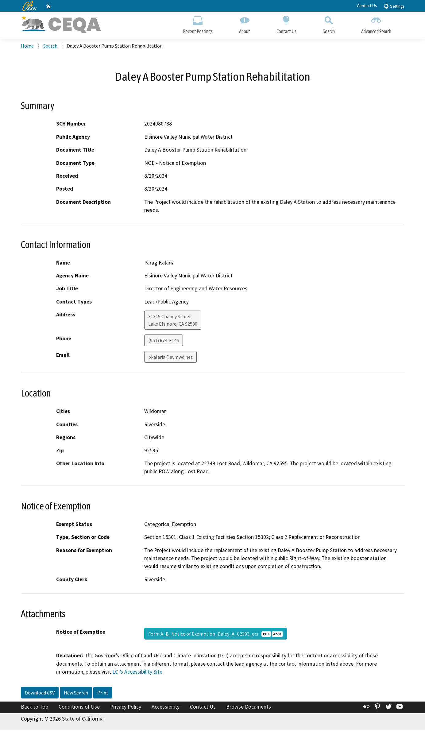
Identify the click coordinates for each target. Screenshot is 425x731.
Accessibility (166, 707)
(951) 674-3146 (163, 341)
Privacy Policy (125, 707)
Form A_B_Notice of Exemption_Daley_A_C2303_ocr (215, 635)
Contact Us (367, 5)
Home (27, 46)
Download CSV (40, 693)
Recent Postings (197, 23)
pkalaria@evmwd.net (170, 358)
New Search (76, 693)
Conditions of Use (79, 707)
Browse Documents (248, 707)
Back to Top (34, 707)
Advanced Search (376, 23)
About (244, 23)
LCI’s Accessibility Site (137, 672)
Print (102, 693)
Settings (394, 6)
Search (328, 23)
